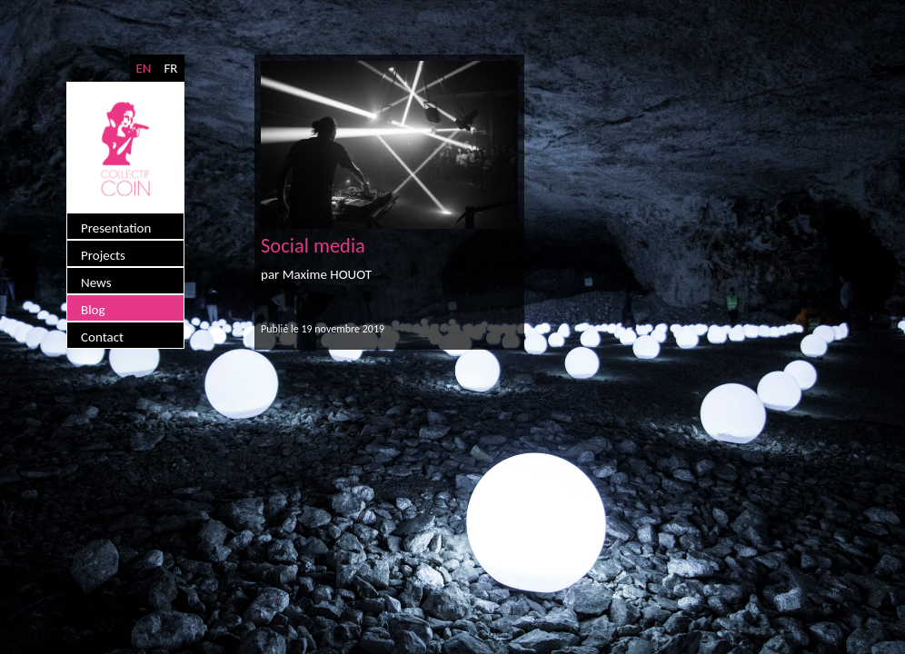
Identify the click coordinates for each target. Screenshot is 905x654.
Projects (103, 255)
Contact (102, 337)
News (96, 282)
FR (170, 68)
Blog (93, 310)
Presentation (116, 228)
